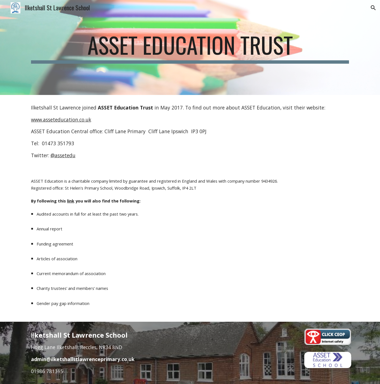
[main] (190, 47)
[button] (373, 8)
